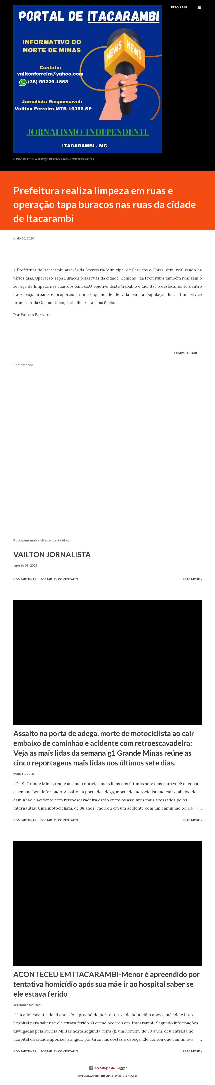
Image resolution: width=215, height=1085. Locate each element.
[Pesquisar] (179, 7)
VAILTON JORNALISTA (52, 554)
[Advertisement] (107, 503)
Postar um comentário (59, 579)
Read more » (192, 579)
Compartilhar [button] (185, 353)
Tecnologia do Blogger (108, 1068)
